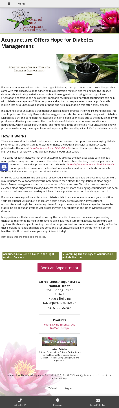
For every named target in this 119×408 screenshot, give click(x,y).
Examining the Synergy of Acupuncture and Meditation (87, 255)
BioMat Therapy (59, 328)
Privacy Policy (59, 378)
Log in (68, 388)
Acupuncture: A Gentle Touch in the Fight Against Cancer (28, 255)
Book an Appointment (59, 267)
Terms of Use (104, 375)
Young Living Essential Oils (59, 324)
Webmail (52, 388)
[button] (4, 167)
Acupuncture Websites (19, 375)
